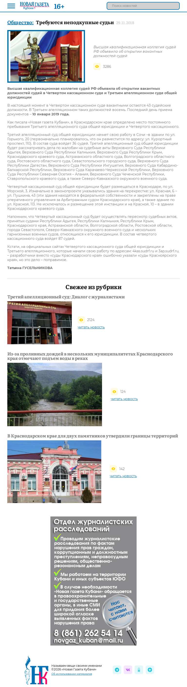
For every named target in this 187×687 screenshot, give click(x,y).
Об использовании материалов (71, 674)
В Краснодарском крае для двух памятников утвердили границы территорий (92, 436)
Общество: (20, 22)
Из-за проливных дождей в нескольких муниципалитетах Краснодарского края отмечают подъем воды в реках (90, 356)
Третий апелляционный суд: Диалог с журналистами (66, 296)
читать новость (91, 327)
